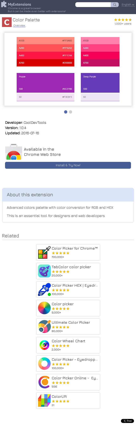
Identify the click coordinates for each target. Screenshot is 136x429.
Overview (19, 25)
